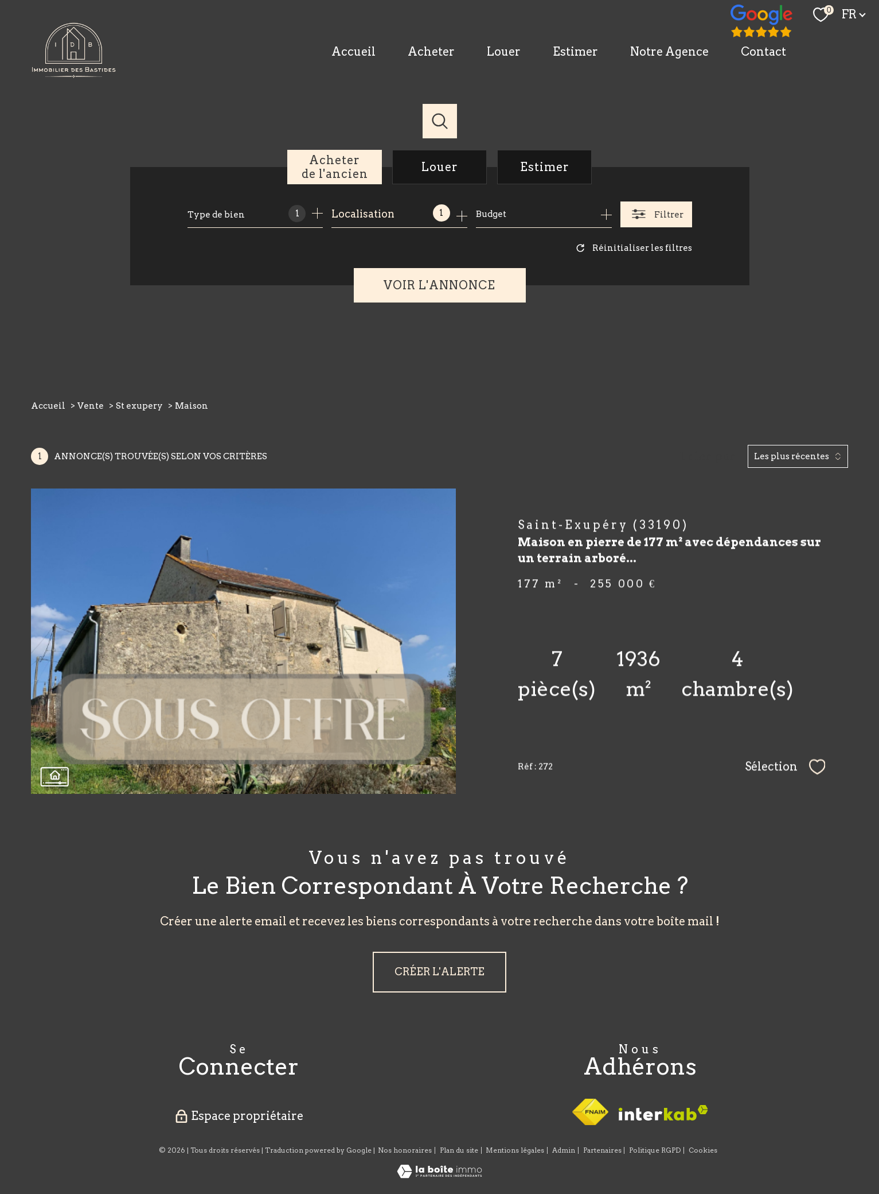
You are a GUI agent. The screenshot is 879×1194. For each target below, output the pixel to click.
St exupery (139, 406)
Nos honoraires (405, 1150)
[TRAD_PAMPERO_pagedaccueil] (74, 74)
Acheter (431, 52)
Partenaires (602, 1150)
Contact (763, 52)
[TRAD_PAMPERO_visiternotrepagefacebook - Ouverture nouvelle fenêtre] (762, 22)
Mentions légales (515, 1150)
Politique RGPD (655, 1150)
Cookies (703, 1150)
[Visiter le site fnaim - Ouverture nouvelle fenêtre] (590, 1112)
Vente (90, 406)
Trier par (707, 456)
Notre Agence (669, 52)
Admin (563, 1150)
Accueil (353, 52)
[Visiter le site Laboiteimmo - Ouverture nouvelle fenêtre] (439, 1175)
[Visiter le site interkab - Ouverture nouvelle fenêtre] (663, 1113)
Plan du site (459, 1150)
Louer (504, 52)
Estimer (575, 52)
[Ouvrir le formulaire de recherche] (656, 214)
